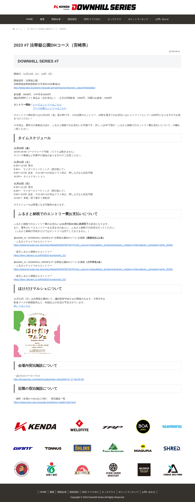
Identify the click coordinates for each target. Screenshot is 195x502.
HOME (42, 492)
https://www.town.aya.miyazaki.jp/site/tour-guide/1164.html (45, 402)
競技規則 (74, 492)
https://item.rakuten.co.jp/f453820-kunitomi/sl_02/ (40, 279)
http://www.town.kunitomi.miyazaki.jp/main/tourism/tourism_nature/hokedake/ (54, 87)
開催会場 (61, 492)
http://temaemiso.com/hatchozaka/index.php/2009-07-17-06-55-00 (49, 379)
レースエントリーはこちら (47, 104)
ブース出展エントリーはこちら (49, 108)
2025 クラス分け (90, 492)
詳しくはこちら (22, 306)
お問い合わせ (149, 492)
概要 (51, 492)
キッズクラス (108, 492)
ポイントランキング (129, 492)
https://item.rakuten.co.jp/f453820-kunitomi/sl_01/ (40, 255)
